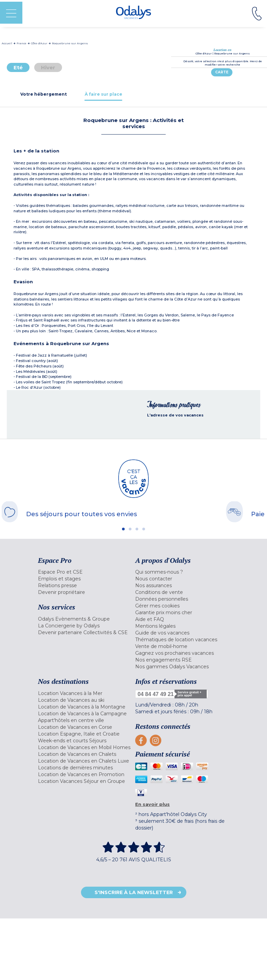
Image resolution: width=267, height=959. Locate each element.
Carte (221, 72)
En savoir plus (152, 804)
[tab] (44, 94)
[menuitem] (85, 572)
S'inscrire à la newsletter (134, 892)
